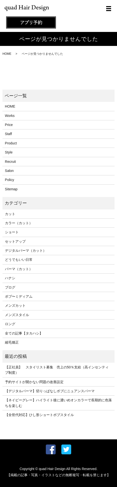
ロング (10, 324)
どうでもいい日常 (19, 260)
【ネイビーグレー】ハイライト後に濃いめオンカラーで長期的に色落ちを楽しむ (58, 402)
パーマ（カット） (19, 269)
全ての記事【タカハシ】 (24, 333)
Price (9, 125)
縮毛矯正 (12, 342)
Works (10, 116)
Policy (9, 180)
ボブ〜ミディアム (19, 296)
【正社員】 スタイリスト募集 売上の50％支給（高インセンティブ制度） (57, 370)
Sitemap (11, 189)
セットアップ (15, 241)
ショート (12, 232)
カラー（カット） (19, 223)
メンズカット (15, 305)
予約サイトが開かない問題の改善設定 (34, 382)
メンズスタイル (17, 315)
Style (9, 152)
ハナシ (10, 278)
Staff (8, 134)
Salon (9, 171)
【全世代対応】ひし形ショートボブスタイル (39, 415)
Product (11, 143)
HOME (6, 54)
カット (10, 214)
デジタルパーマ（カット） (25, 250)
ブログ (10, 287)
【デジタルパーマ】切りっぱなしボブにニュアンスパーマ (50, 391)
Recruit (10, 162)
